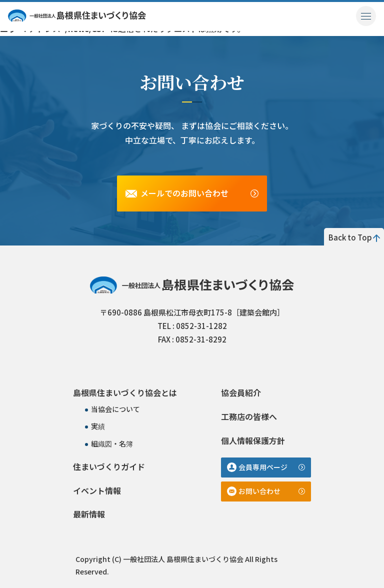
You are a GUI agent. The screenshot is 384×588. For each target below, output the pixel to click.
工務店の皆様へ (249, 416)
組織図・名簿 (112, 443)
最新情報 (89, 514)
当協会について (115, 409)
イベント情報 (97, 490)
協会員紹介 (241, 392)
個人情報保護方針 (253, 440)
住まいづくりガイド (109, 466)
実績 (98, 426)
